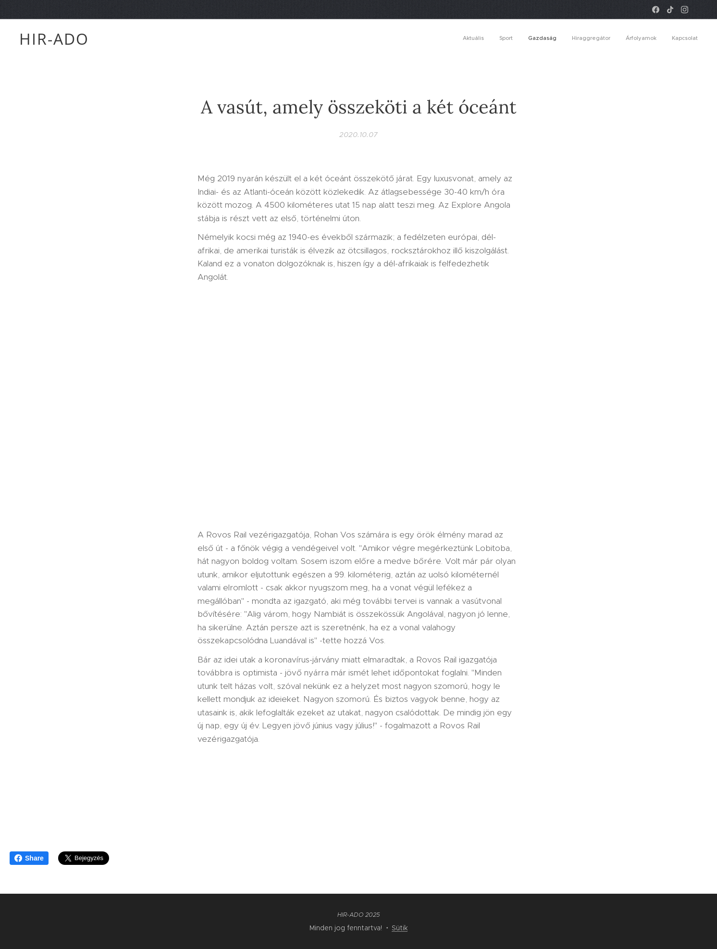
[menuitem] (623, 39)
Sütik (400, 928)
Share (29, 858)
